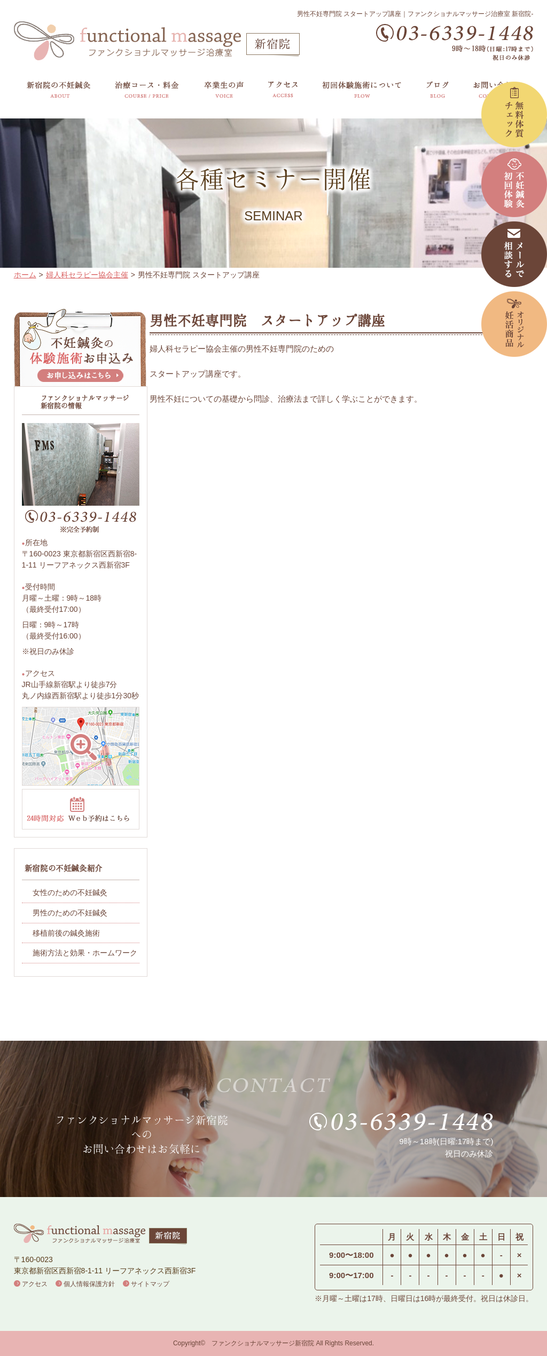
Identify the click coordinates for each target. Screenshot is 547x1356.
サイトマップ (150, 1284)
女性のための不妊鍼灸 (70, 892)
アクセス (35, 1284)
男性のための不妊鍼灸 (70, 912)
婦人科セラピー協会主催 (87, 274)
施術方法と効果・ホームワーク (85, 952)
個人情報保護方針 (89, 1284)
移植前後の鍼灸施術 (66, 933)
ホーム (25, 274)
